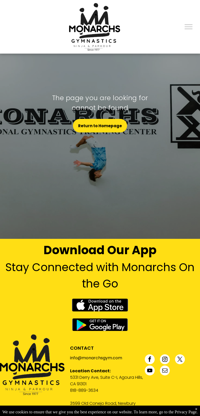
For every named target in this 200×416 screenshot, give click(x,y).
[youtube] (150, 371)
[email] (165, 371)
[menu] (188, 27)
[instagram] (165, 360)
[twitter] (180, 360)
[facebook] (150, 360)
